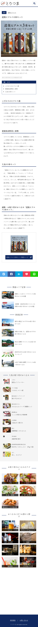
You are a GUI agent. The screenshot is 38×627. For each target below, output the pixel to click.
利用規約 (13, 620)
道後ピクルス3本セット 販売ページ (17, 257)
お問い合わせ (24, 620)
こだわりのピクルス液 (12, 86)
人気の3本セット (10, 92)
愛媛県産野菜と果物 (11, 89)
